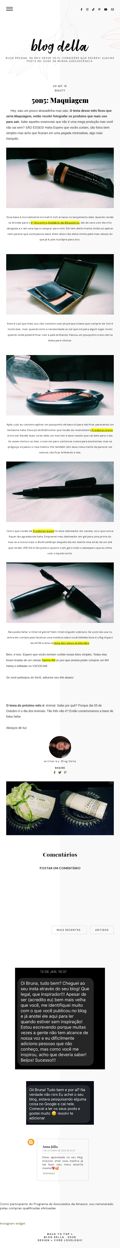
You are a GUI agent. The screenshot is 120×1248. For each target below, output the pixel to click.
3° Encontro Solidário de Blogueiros (55, 222)
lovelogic (73, 1240)
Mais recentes (69, 929)
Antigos (102, 929)
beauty (60, 90)
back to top (60, 1234)
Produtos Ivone (102, 430)
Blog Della (60, 46)
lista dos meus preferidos (71, 643)
